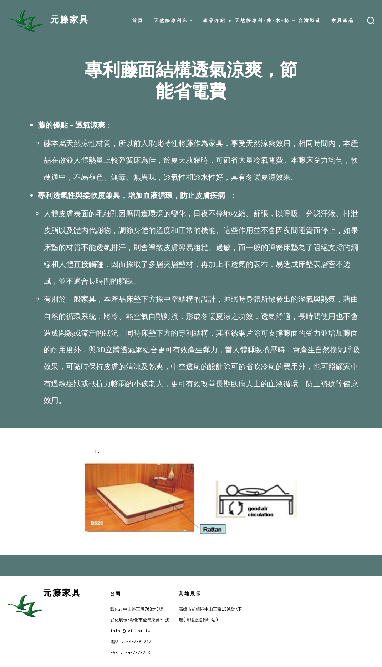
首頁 (137, 20)
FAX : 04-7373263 (130, 653)
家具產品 (342, 20)
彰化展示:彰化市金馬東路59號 (139, 620)
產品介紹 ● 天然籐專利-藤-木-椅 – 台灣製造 (262, 20)
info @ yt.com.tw (130, 631)
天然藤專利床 (173, 20)
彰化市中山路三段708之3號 (136, 609)
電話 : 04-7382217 (130, 642)
